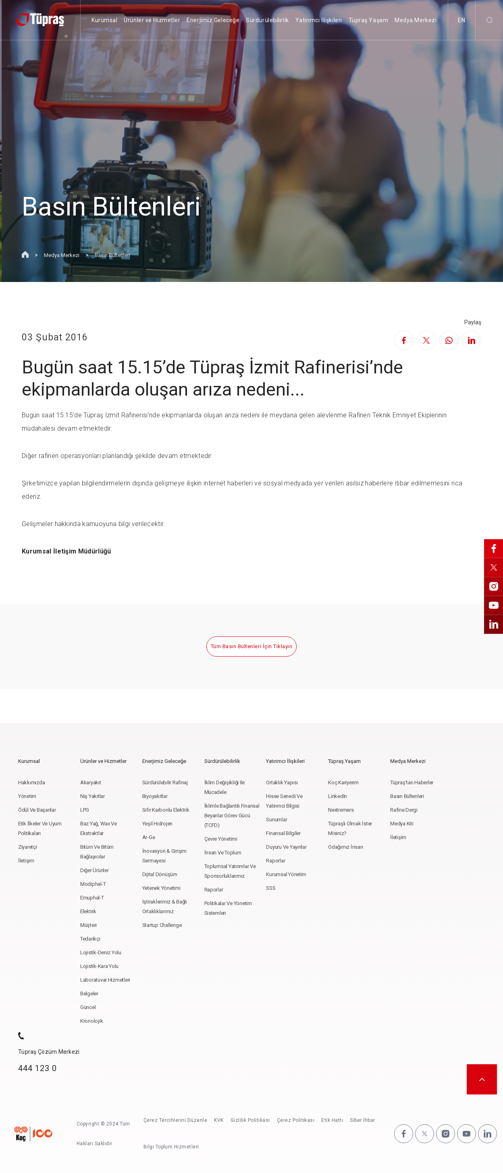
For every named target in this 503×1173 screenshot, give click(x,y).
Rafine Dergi (404, 810)
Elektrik (88, 911)
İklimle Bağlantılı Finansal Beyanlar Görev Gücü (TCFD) (232, 815)
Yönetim (27, 796)
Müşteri (88, 925)
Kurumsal (104, 20)
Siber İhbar (362, 1120)
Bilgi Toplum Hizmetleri (171, 1147)
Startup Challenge (162, 925)
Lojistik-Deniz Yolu (100, 952)
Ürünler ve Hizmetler (152, 20)
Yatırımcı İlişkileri (318, 20)
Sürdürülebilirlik (267, 20)
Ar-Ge (148, 837)
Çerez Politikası (296, 1120)
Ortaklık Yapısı (281, 782)
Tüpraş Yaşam (369, 20)
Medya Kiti (401, 824)
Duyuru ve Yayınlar (286, 847)
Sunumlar (276, 820)
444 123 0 (37, 1068)
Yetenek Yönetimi (161, 888)
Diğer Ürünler (94, 870)
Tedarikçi (90, 939)
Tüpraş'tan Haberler (411, 782)
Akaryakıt (90, 782)
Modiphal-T (93, 884)
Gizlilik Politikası (250, 1120)
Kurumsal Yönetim (286, 874)
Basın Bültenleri (112, 255)
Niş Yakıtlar (92, 796)
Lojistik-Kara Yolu (99, 966)
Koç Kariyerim (343, 782)
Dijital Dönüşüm (159, 874)
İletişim (26, 861)
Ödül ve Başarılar (37, 810)
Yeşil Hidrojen (157, 824)
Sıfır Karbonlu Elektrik (165, 810)
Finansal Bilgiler (283, 833)
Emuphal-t (92, 898)
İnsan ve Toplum (222, 853)
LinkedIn (337, 796)
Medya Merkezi (415, 20)
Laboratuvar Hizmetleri (105, 980)
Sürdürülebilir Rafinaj (165, 782)
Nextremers (340, 810)
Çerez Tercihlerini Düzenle (175, 1120)
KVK (218, 1120)
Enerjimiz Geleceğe (213, 20)
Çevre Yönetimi (220, 839)
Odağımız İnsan (345, 847)
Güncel (88, 1007)
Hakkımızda (31, 782)
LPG (84, 810)
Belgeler (89, 994)
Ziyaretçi (27, 847)
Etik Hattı (332, 1120)
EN (461, 20)
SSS (270, 888)
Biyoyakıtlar (155, 796)
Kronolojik (91, 1021)
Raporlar (213, 890)
